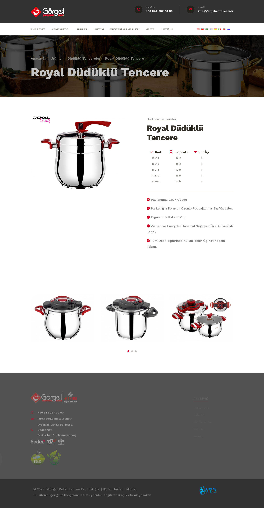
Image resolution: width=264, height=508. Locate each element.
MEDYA (150, 29)
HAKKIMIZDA (60, 29)
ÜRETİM (98, 29)
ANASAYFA (38, 29)
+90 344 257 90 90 (159, 11)
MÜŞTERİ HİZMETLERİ (124, 29)
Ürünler (57, 57)
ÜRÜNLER (81, 29)
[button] (128, 351)
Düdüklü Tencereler (84, 57)
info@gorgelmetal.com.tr (215, 11)
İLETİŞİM (167, 29)
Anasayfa (38, 57)
